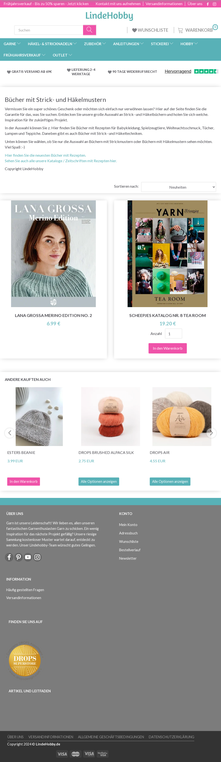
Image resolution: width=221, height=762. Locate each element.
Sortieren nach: (126, 186)
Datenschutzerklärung (171, 737)
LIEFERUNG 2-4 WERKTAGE (83, 72)
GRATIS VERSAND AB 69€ (32, 72)
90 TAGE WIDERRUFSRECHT (134, 72)
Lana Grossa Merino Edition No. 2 (53, 315)
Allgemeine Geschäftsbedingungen (111, 737)
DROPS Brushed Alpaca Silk (106, 452)
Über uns (195, 3)
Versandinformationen (164, 3)
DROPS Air (159, 452)
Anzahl (156, 333)
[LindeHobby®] (109, 14)
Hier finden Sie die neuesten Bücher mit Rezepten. (45, 155)
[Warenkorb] (197, 29)
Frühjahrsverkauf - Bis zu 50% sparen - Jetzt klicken (46, 3)
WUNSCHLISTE (150, 30)
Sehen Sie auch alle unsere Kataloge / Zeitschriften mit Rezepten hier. (61, 160)
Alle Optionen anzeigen (99, 481)
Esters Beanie (21, 452)
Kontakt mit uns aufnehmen (118, 3)
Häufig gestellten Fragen (25, 590)
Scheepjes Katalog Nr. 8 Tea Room (167, 315)
